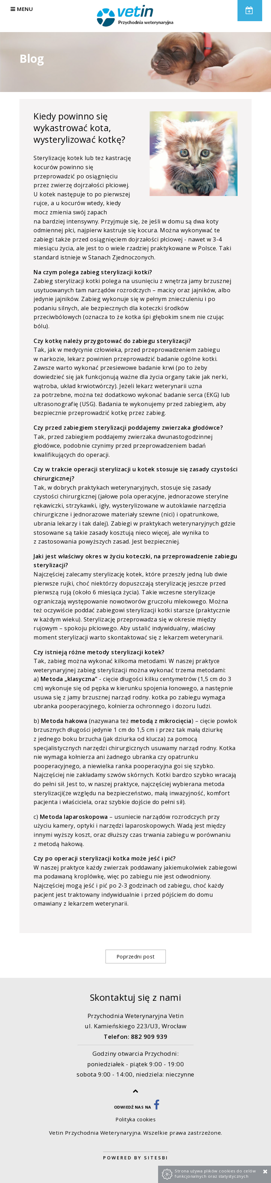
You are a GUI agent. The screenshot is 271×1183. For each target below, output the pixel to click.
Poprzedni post (135, 956)
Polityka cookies (135, 1119)
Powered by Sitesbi (135, 1157)
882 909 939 (149, 1036)
